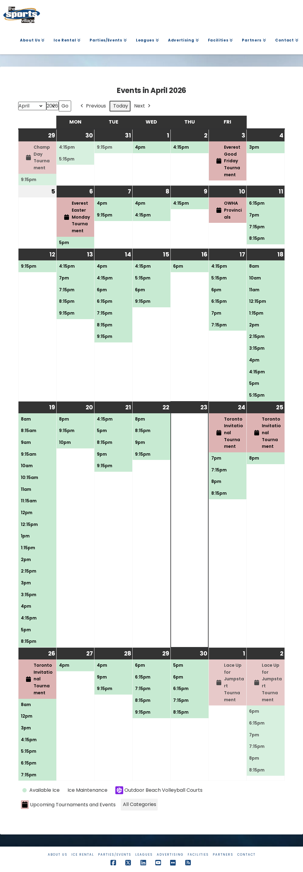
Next (143, 106)
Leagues (144, 855)
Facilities (198, 855)
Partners (223, 855)
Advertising (170, 855)
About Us (58, 855)
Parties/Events (114, 855)
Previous (92, 106)
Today (120, 106)
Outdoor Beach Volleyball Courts (159, 790)
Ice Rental (82, 855)
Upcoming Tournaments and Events (68, 805)
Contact (246, 855)
